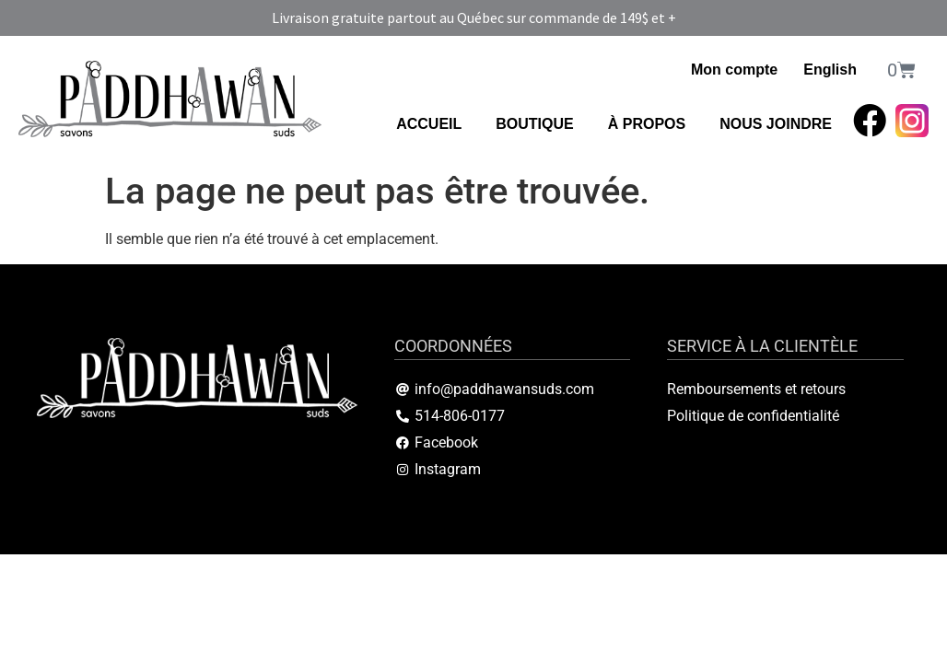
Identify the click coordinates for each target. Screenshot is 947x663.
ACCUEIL (429, 124)
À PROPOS (646, 124)
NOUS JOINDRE (775, 124)
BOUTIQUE (534, 124)
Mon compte (734, 69)
